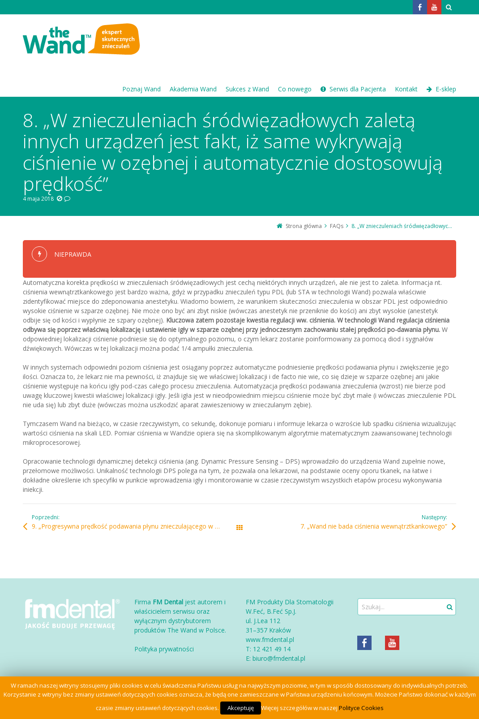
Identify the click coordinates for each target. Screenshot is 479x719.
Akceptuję (240, 708)
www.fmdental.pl (270, 639)
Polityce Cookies (361, 708)
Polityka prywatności (164, 649)
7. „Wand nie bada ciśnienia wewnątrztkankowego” (373, 526)
